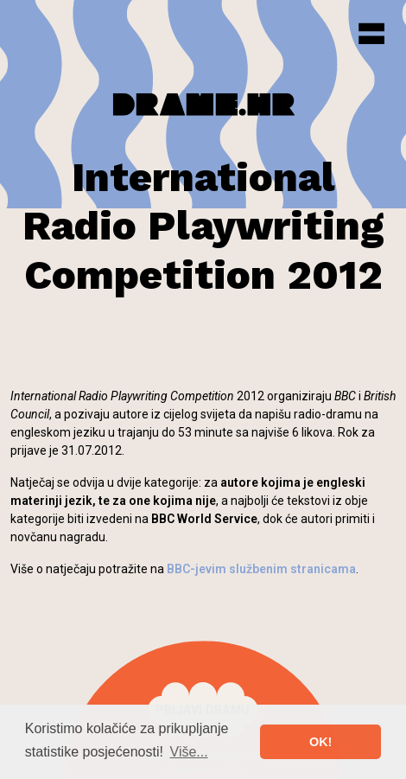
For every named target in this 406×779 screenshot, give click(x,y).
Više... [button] (189, 751)
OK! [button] (320, 742)
